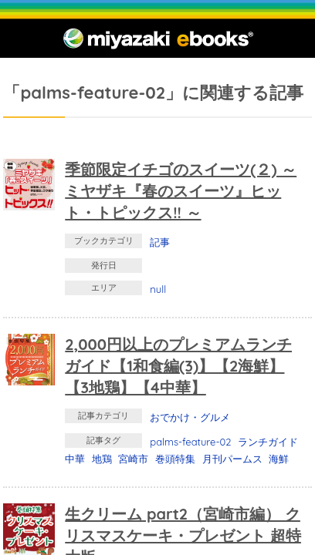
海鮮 (279, 458)
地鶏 (102, 458)
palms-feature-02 (190, 442)
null (158, 289)
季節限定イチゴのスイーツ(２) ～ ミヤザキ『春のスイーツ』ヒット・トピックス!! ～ (180, 191)
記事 (160, 242)
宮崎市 (133, 458)
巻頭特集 (175, 458)
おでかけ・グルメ (190, 417)
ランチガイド (268, 442)
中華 (75, 458)
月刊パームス (232, 458)
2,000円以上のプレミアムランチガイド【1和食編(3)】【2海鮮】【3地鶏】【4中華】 (178, 366)
